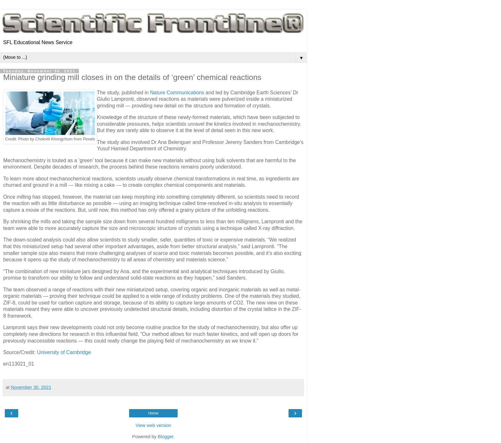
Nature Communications (177, 92)
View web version (153, 425)
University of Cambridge (64, 352)
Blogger (165, 436)
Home (153, 413)
